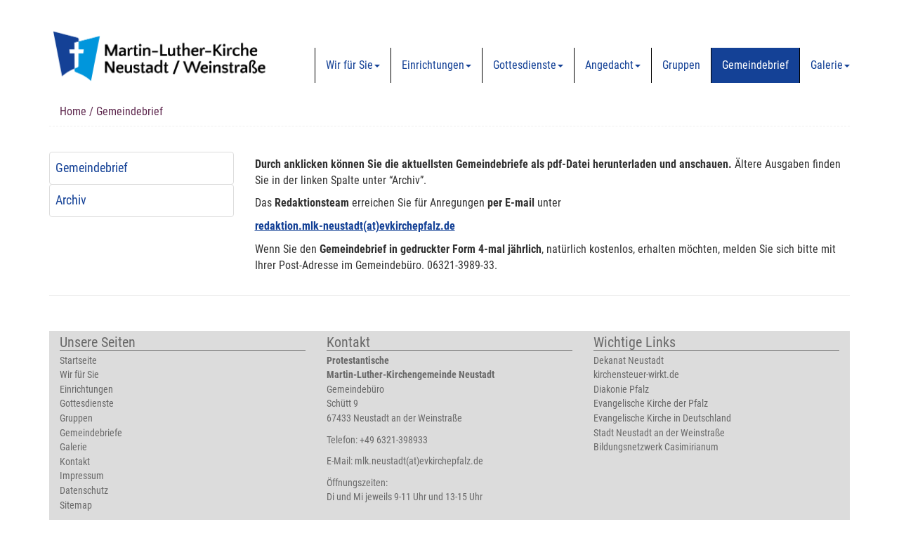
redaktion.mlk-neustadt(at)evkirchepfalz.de (355, 226)
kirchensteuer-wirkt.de (636, 375)
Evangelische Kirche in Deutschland (662, 418)
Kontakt (75, 462)
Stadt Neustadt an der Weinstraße (659, 433)
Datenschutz (84, 491)
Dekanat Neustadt (628, 361)
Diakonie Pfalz (621, 390)
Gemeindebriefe (91, 433)
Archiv (70, 200)
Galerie (830, 65)
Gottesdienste (528, 65)
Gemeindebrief (755, 65)
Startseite (78, 361)
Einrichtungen (436, 65)
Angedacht (613, 65)
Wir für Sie (353, 65)
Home (73, 111)
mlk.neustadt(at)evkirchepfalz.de (419, 461)
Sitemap (76, 505)
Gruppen (681, 65)
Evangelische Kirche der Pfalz (650, 404)
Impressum (82, 476)
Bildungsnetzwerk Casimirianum (655, 447)
